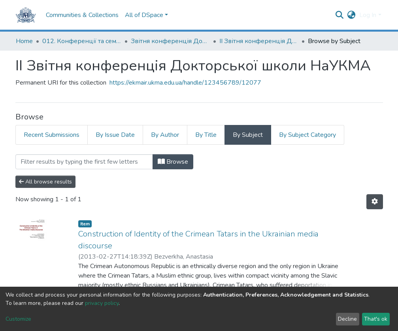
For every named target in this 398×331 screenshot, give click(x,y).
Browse (173, 161)
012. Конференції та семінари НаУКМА (81, 41)
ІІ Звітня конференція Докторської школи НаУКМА (258, 41)
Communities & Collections (82, 15)
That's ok (375, 319)
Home (24, 41)
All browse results (45, 181)
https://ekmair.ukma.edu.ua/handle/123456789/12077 (185, 82)
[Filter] (84, 161)
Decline (347, 319)
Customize (18, 319)
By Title (206, 135)
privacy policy (102, 303)
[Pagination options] (374, 201)
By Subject (248, 135)
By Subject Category (307, 135)
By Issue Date (115, 135)
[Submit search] (339, 15)
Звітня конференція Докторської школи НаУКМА (170, 41)
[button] (351, 15)
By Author (165, 135)
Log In (367, 15)
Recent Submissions (51, 135)
